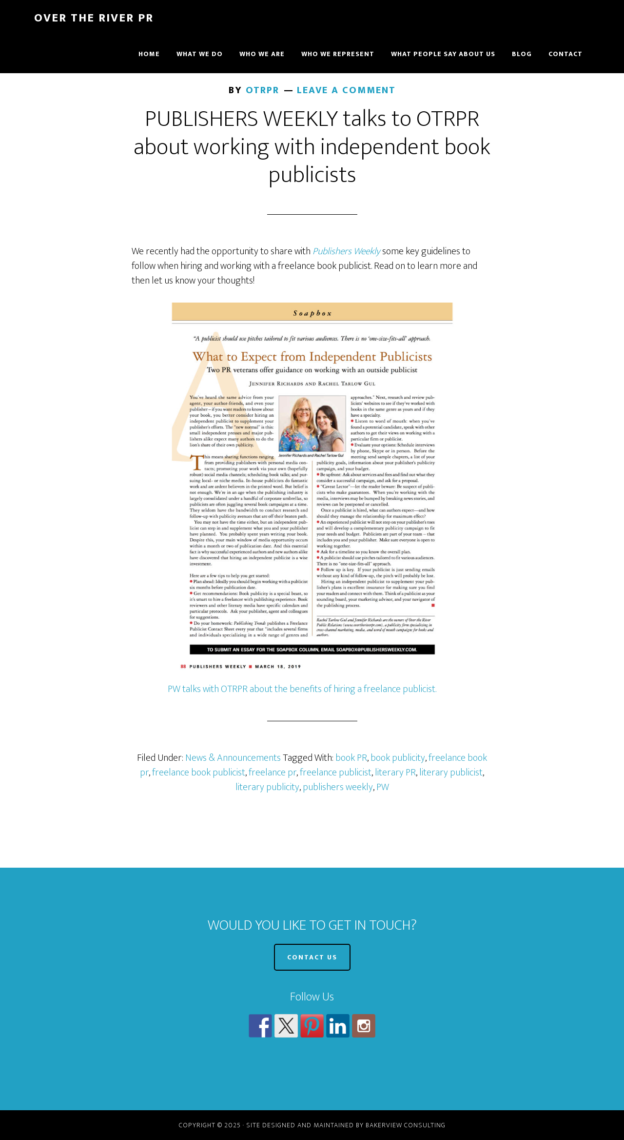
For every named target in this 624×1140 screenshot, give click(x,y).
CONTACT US (312, 957)
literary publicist (451, 772)
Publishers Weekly (346, 251)
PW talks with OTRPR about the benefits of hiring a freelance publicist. (302, 689)
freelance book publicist (198, 772)
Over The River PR (94, 18)
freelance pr (272, 772)
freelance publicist (335, 772)
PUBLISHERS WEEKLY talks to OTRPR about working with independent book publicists (312, 147)
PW (382, 787)
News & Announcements (233, 758)
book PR (351, 758)
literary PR (395, 772)
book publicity (397, 758)
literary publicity (267, 787)
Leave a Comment (346, 90)
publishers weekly (338, 787)
